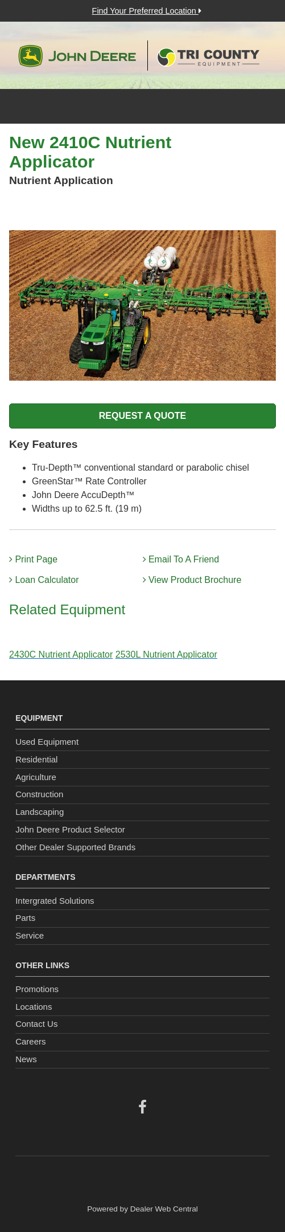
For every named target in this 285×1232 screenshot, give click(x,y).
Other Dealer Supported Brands (75, 847)
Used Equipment (47, 741)
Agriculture (35, 777)
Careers (30, 1041)
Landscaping (39, 812)
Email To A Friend (181, 559)
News (26, 1059)
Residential (36, 759)
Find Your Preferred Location (146, 10)
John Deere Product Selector (70, 829)
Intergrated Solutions (54, 900)
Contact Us (36, 1024)
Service (29, 935)
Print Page (33, 559)
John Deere (77, 55)
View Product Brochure (192, 580)
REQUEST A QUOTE (143, 416)
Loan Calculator (44, 580)
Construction (39, 794)
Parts (25, 918)
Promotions (37, 989)
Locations (33, 1006)
